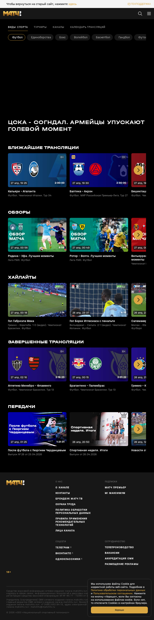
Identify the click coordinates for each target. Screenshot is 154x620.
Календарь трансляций (87, 27)
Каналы (58, 27)
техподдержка (141, 4)
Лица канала (65, 530)
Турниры (40, 27)
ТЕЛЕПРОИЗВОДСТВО (119, 547)
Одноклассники (68, 559)
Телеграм (62, 547)
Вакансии (112, 553)
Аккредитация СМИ (119, 558)
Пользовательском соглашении (113, 593)
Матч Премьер (115, 487)
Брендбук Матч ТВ (69, 498)
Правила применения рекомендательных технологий (71, 522)
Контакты (63, 493)
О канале (62, 487)
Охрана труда (65, 504)
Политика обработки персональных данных (73, 511)
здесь (72, 4)
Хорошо (119, 610)
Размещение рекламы (121, 564)
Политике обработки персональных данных (118, 590)
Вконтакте (63, 553)
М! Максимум (115, 493)
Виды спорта (18, 27)
